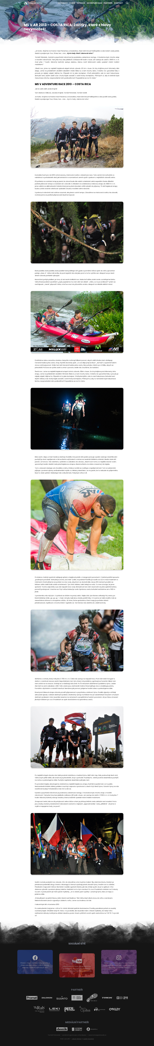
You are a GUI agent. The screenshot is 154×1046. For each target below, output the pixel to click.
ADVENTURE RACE (94, 3)
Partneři (108, 3)
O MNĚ (72, 3)
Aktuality (63, 3)
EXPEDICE (81, 3)
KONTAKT (118, 3)
